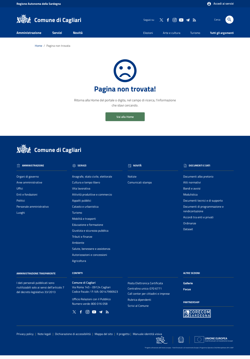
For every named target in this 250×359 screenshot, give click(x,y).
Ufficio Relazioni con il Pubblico (91, 303)
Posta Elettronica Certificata (145, 286)
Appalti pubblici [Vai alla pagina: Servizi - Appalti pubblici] (81, 204)
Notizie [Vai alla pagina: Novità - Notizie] (132, 180)
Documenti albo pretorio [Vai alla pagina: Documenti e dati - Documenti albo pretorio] (198, 180)
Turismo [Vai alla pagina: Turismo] (195, 36)
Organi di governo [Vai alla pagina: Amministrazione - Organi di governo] (28, 180)
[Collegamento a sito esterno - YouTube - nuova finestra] (181, 19)
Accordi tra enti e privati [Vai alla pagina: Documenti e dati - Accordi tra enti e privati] (198, 220)
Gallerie (188, 286)
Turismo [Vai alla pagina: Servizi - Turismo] (77, 216)
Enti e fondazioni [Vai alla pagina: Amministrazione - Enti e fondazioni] (27, 198)
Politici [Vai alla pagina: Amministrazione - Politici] (21, 204)
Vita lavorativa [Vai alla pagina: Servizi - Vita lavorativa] (81, 192)
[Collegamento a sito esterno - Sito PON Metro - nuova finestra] (197, 316)
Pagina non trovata (58, 49)
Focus (187, 292)
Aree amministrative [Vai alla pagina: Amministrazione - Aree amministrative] (29, 186)
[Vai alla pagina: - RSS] (194, 19)
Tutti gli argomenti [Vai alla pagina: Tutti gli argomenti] (222, 36)
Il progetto (123, 337)
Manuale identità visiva (147, 337)
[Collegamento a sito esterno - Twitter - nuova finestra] (161, 19)
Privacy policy (25, 337)
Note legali (44, 337)
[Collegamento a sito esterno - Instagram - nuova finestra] (174, 19)
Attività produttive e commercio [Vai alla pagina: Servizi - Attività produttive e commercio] (92, 198)
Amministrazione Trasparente (36, 277)
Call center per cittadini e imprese (149, 297)
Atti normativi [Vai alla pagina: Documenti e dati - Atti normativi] (192, 186)
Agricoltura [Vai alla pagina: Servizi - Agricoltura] (79, 264)
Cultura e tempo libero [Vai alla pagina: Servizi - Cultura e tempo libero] (86, 186)
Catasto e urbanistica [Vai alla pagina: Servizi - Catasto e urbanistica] (85, 210)
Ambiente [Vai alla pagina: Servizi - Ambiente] (78, 246)
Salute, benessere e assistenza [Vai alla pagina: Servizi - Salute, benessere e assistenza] (91, 252)
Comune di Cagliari (57, 19)
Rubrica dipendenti (139, 303)
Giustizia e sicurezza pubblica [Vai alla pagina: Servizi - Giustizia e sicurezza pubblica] (90, 234)
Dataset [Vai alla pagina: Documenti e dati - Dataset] (188, 233)
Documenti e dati (34, 44)
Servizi (57, 36)
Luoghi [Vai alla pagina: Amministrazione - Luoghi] (21, 216)
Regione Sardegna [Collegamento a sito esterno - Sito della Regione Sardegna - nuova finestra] (39, 3)
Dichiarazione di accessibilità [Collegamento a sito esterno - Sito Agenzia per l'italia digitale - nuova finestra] (73, 337)
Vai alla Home (125, 120)
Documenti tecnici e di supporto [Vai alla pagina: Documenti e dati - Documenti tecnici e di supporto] (203, 204)
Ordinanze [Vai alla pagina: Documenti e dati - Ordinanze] (189, 226)
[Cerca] (229, 20)
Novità (78, 36)
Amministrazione (29, 36)
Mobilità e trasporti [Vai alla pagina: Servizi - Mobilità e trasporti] (84, 222)
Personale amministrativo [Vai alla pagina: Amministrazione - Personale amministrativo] (33, 210)
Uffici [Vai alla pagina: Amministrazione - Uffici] (20, 192)
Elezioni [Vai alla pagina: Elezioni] (148, 36)
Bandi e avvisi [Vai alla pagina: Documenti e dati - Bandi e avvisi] (191, 192)
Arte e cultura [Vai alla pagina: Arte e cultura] (171, 36)
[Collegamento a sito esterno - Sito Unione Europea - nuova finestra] (214, 343)
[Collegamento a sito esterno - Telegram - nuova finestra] (187, 19)
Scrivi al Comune (138, 309)
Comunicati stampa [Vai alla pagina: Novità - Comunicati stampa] (140, 186)
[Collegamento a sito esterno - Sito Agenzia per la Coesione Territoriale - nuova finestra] (181, 343)
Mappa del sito (104, 337)
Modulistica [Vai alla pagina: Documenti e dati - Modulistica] (190, 198)
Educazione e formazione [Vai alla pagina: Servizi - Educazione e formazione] (87, 228)
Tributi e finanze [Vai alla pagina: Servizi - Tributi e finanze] (82, 240)
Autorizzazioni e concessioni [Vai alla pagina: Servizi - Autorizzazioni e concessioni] (89, 258)
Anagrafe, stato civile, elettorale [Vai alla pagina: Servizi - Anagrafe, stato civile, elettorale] (92, 180)
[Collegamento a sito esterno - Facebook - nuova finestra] (168, 19)
